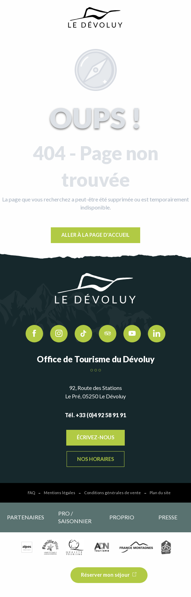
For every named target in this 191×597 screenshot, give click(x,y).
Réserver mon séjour (105, 575)
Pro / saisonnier (74, 517)
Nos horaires (95, 459)
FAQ (31, 492)
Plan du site (160, 492)
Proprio (121, 517)
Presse (167, 517)
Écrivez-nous (95, 437)
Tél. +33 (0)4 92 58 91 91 (95, 415)
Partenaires (25, 517)
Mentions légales (59, 492)
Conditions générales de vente (112, 492)
